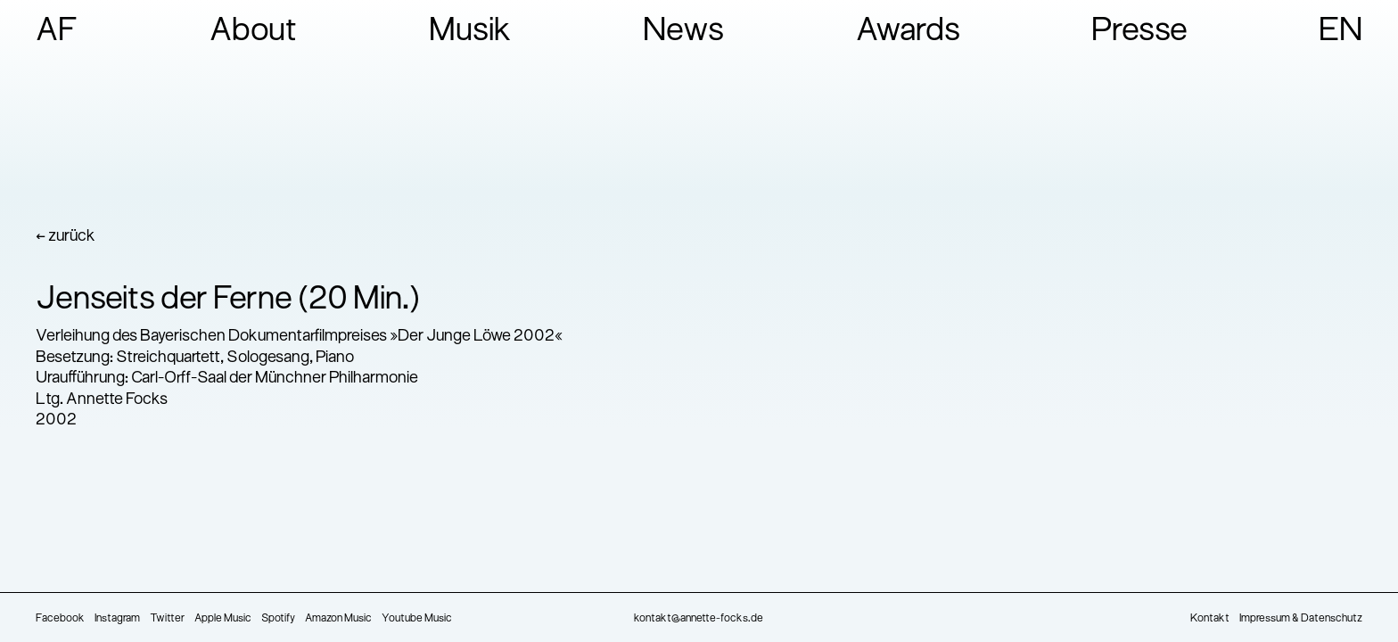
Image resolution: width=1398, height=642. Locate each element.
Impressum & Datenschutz (1300, 618)
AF (57, 32)
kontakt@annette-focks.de (698, 618)
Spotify (278, 618)
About (254, 32)
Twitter (167, 618)
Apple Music (222, 618)
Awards (908, 32)
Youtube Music (417, 618)
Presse (1139, 32)
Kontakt (1209, 618)
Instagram (117, 618)
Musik (470, 32)
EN (1340, 32)
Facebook (60, 618)
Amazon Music (338, 618)
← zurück (65, 236)
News (683, 32)
